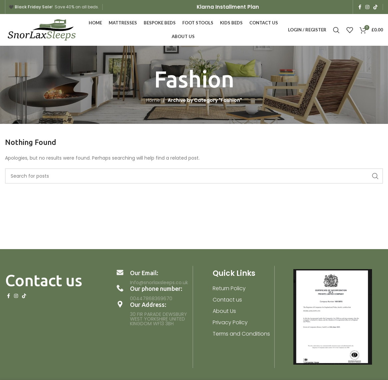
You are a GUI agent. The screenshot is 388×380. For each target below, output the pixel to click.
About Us (224, 311)
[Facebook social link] (359, 7)
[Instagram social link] (367, 7)
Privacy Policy (230, 322)
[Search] (336, 30)
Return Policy (229, 288)
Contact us (227, 300)
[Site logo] (41, 29)
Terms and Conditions (241, 334)
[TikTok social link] (375, 7)
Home (153, 100)
